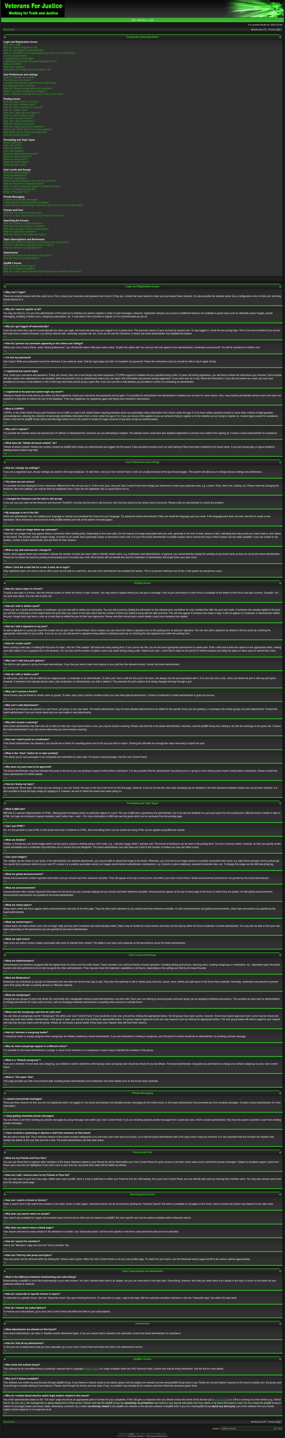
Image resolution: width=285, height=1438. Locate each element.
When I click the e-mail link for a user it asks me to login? (33, 94)
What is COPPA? (13, 64)
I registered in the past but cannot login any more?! (30, 61)
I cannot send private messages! (21, 199)
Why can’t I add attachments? (19, 121)
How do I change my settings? (19, 77)
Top (5, 303)
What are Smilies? (13, 148)
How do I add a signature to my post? (23, 107)
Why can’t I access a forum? (18, 118)
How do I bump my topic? (17, 135)
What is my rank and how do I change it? (25, 91)
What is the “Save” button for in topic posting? (28, 129)
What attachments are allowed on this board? (27, 255)
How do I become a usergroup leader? (24, 183)
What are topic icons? (15, 164)
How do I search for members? (20, 231)
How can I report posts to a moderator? (24, 126)
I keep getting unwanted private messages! (26, 202)
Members (142, 20)
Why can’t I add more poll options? (22, 112)
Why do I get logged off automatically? (24, 50)
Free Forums (151, 1436)
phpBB (131, 1433)
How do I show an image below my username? (28, 88)
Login (151, 20)
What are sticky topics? (16, 159)
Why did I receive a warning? (19, 123)
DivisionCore (162, 1436)
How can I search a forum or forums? (23, 223)
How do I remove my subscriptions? (22, 247)
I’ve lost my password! (15, 55)
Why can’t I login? (13, 44)
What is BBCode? (13, 142)
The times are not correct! (17, 80)
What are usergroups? (15, 178)
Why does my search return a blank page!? (26, 229)
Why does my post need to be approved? (25, 132)
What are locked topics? (16, 162)
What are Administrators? (17, 172)
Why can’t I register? (14, 66)
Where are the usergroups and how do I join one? (30, 180)
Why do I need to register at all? (20, 47)
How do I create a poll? (16, 110)
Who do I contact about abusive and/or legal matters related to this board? (43, 271)
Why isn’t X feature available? (19, 268)
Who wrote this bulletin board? (19, 266)
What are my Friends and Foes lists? (23, 213)
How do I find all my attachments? (21, 258)
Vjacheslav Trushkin (135, 1436)
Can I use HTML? (13, 145)
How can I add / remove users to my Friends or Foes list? (34, 215)
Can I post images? (14, 151)
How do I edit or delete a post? (20, 104)
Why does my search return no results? (24, 226)
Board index (9, 29)
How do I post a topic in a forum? (21, 101)
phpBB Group (91, 1368)
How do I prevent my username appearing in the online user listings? (40, 53)
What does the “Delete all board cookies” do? (27, 69)
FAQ (133, 20)
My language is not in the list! (19, 85)
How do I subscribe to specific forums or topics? (29, 245)
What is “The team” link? (16, 192)
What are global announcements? (21, 153)
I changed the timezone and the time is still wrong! (30, 83)
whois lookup (221, 1399)
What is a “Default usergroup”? (20, 189)
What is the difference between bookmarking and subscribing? (36, 242)
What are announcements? (18, 156)
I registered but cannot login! (18, 58)
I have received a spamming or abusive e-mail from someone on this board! (43, 205)
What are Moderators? (15, 175)
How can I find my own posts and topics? (25, 234)
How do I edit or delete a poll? (19, 115)
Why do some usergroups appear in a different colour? (32, 186)
